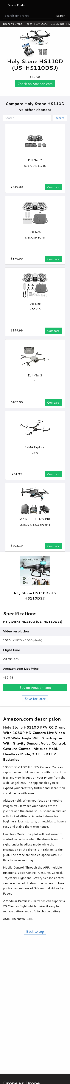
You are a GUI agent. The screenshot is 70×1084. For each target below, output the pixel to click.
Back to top (35, 931)
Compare (53, 187)
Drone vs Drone (12, 24)
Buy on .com (35, 687)
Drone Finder (16, 5)
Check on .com (35, 83)
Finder (28, 24)
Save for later (34, 698)
